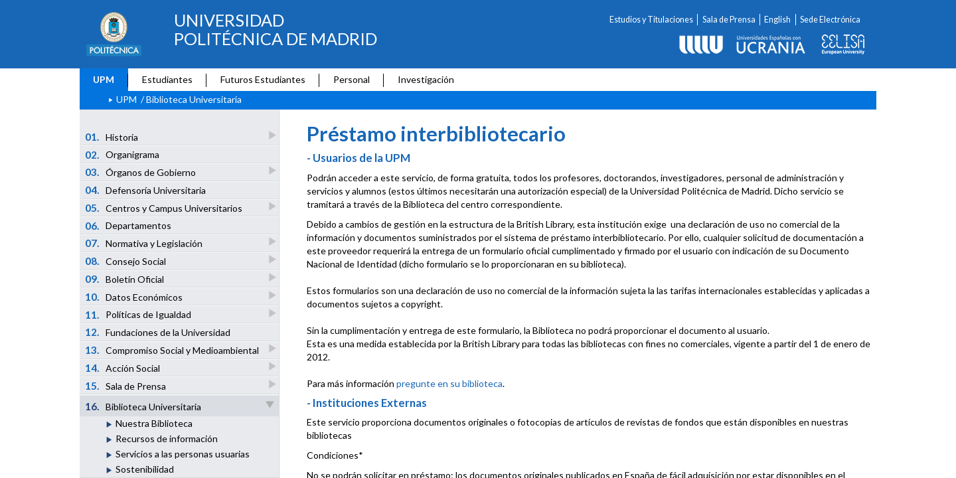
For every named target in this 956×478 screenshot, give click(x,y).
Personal (351, 79)
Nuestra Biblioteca (154, 423)
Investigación (426, 79)
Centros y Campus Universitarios (164, 207)
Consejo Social (126, 260)
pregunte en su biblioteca (449, 383)
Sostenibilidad (145, 469)
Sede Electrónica (830, 20)
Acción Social (123, 367)
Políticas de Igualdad (139, 314)
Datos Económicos (135, 296)
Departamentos (128, 226)
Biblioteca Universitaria (180, 406)
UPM (103, 79)
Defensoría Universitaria (145, 190)
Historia (112, 136)
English (777, 20)
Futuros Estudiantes (262, 79)
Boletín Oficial (125, 278)
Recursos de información (167, 438)
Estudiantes (167, 79)
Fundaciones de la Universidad (158, 332)
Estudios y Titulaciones (651, 20)
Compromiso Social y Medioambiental (173, 349)
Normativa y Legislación (144, 242)
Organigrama (122, 155)
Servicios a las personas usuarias (183, 453)
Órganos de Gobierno (141, 171)
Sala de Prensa (729, 20)
